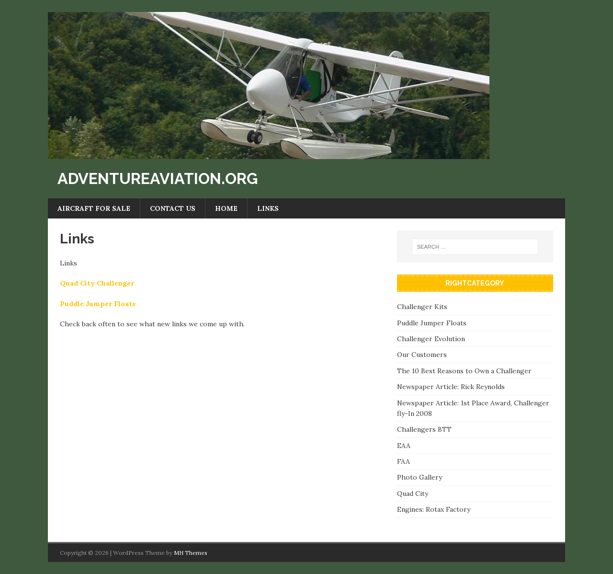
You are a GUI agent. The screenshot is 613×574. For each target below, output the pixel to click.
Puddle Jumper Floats (98, 303)
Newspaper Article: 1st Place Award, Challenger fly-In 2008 (473, 408)
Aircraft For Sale (93, 208)
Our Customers (422, 354)
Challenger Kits (422, 306)
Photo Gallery (419, 477)
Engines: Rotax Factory (433, 509)
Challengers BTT (424, 429)
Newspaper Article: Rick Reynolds (451, 386)
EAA (403, 445)
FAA (403, 461)
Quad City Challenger (97, 283)
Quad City (412, 493)
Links (268, 208)
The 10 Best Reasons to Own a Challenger (464, 371)
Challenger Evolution (431, 338)
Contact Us (172, 208)
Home (226, 208)
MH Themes (190, 552)
